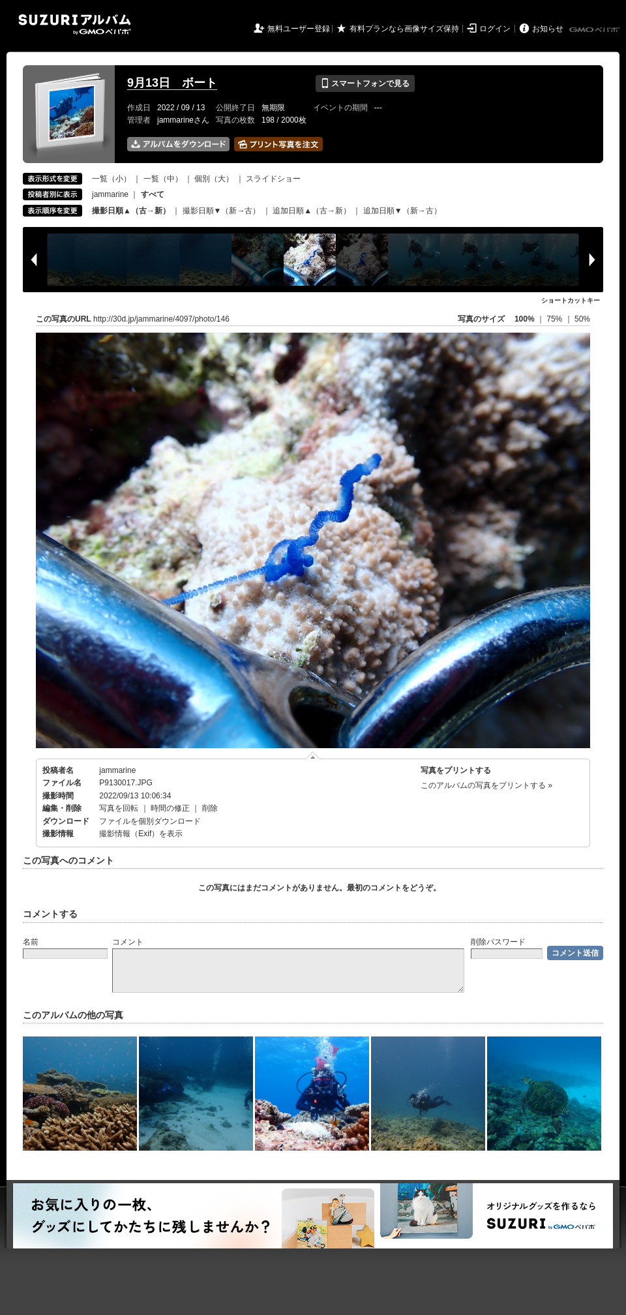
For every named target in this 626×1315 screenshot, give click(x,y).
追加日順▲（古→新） (312, 210)
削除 (210, 808)
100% (525, 319)
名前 (30, 941)
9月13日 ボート (172, 82)
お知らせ (547, 28)
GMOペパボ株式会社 (595, 30)
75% (555, 319)
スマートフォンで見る (365, 83)
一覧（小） (111, 178)
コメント (127, 941)
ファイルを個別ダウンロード (150, 821)
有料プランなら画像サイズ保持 (404, 28)
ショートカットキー (570, 300)
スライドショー (273, 178)
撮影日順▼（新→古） (222, 210)
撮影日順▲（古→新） (131, 210)
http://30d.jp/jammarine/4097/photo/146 (161, 319)
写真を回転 (118, 808)
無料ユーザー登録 (298, 28)
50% (582, 319)
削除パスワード (498, 941)
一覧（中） (163, 178)
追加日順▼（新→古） (402, 210)
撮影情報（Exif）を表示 (141, 833)
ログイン (495, 28)
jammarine (110, 194)
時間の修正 (170, 808)
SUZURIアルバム (75, 24)
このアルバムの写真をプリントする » (486, 785)
